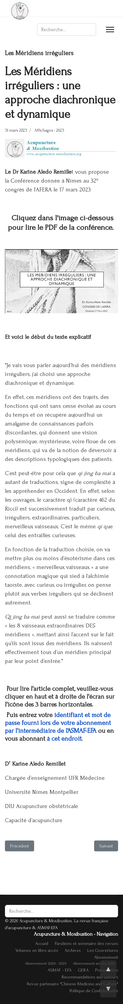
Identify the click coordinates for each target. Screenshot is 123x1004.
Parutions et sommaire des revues (86, 943)
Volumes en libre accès (36, 950)
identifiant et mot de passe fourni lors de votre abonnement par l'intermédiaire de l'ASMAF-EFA (58, 722)
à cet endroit (64, 738)
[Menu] (110, 29)
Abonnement (106, 957)
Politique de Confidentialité (94, 990)
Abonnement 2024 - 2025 (45, 963)
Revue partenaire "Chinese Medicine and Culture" (72, 983)
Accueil (41, 943)
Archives (73, 950)
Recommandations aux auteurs (90, 976)
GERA (83, 970)
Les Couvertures (102, 950)
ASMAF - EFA (60, 970)
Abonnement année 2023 (94, 963)
